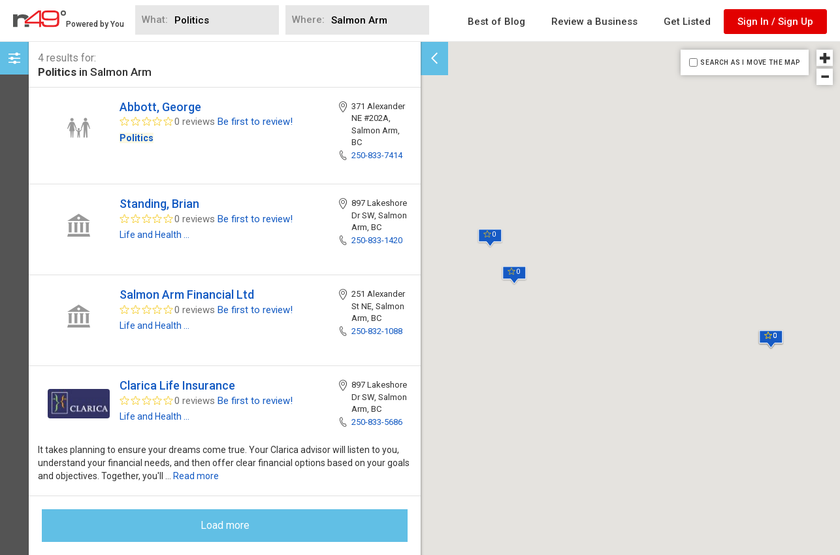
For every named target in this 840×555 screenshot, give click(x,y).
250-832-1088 (376, 331)
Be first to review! (255, 121)
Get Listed (687, 21)
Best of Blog (496, 21)
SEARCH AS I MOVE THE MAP (750, 62)
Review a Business (594, 21)
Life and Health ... (154, 234)
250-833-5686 (376, 422)
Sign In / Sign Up (775, 21)
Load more (225, 525)
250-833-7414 (376, 155)
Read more (196, 476)
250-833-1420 (376, 240)
